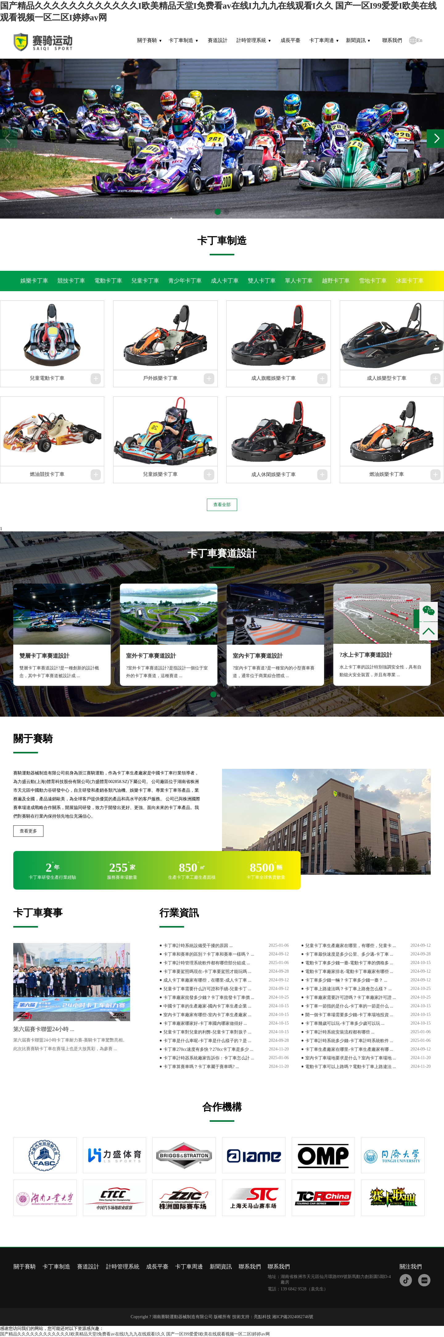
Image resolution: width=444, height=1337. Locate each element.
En (419, 40)
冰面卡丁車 (410, 281)
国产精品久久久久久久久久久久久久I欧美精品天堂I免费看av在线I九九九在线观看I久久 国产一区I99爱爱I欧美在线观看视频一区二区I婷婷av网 (135, 1334)
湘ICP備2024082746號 (292, 1316)
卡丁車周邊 (321, 40)
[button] (437, 138)
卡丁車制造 (181, 40)
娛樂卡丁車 (34, 281)
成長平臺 (290, 40)
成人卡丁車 (225, 281)
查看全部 (222, 504)
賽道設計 (218, 40)
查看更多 (28, 831)
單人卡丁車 (299, 281)
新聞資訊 (356, 40)
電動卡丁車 (108, 281)
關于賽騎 (147, 40)
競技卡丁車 (71, 281)
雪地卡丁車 (373, 281)
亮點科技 (262, 1316)
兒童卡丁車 (145, 281)
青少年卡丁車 (185, 281)
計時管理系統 (251, 40)
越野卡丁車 (336, 281)
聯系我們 (392, 40)
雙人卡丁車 (262, 281)
